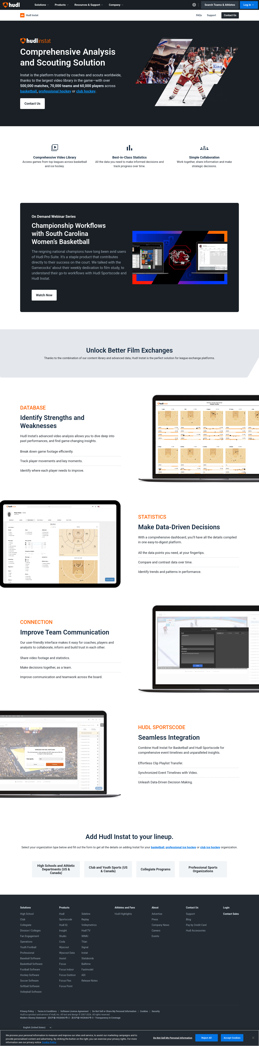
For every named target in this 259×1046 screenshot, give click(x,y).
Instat (84, 952)
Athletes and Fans (125, 907)
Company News (160, 925)
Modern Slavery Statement (33, 1018)
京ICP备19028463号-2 (59, 1018)
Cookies (144, 1011)
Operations (26, 941)
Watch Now (44, 295)
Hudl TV (85, 930)
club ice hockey (210, 847)
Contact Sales (231, 913)
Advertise (157, 913)
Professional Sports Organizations (203, 869)
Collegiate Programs (155, 869)
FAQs (199, 15)
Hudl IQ (63, 925)
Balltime (86, 964)
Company (116, 4)
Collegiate (25, 925)
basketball (157, 847)
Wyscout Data (67, 952)
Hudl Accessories (196, 930)
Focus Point (65, 986)
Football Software (30, 969)
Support (211, 15)
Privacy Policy (27, 1011)
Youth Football (28, 947)
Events (155, 936)
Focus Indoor (66, 969)
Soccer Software (29, 980)
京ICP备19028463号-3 (82, 1018)
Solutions (42, 4)
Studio (62, 936)
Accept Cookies (232, 1037)
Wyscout (64, 947)
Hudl (61, 913)
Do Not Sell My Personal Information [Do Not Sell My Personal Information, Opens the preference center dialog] (172, 1037)
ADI (83, 975)
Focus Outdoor (67, 975)
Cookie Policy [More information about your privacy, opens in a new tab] (49, 1042)
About (155, 907)
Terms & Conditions (47, 1011)
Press (155, 919)
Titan (84, 941)
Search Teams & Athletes (220, 4)
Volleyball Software (31, 991)
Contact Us (230, 15)
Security (156, 1011)
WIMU (84, 936)
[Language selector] (36, 1027)
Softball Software (29, 986)
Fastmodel (87, 969)
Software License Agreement (74, 1011)
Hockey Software (29, 975)
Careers (156, 930)
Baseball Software (30, 958)
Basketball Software (31, 964)
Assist (62, 958)
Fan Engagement (29, 936)
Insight (63, 930)
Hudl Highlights (123, 913)
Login (226, 907)
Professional (27, 952)
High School (27, 913)
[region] (129, 1038)
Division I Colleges (30, 930)
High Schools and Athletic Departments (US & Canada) (56, 869)
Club (22, 919)
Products (62, 4)
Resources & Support (88, 4)
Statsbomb (87, 958)
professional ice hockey (181, 847)
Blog (188, 919)
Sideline (85, 913)
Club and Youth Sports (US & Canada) (108, 869)
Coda (62, 941)
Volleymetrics (89, 925)
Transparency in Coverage (107, 1018)
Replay (85, 919)
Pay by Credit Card (196, 925)
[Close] (253, 1038)
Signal (84, 947)
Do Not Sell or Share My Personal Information (114, 1011)
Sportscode (65, 919)
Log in (249, 4)
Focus (62, 964)
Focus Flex (65, 980)
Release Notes (89, 980)
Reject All (206, 1037)
